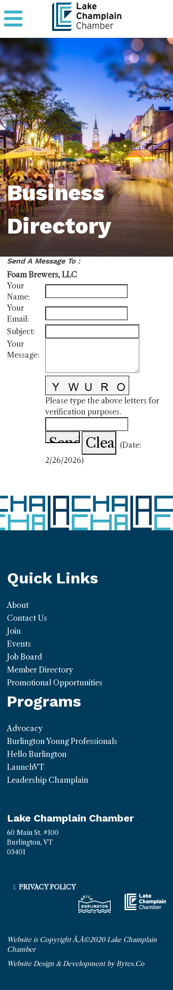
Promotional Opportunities (54, 682)
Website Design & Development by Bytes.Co (75, 964)
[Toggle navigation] (13, 19)
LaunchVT (25, 767)
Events (19, 643)
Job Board (24, 656)
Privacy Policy (47, 887)
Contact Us (27, 618)
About (18, 605)
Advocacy (24, 728)
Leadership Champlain (47, 780)
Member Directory (40, 669)
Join (14, 631)
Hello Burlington (36, 754)
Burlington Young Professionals (62, 741)
